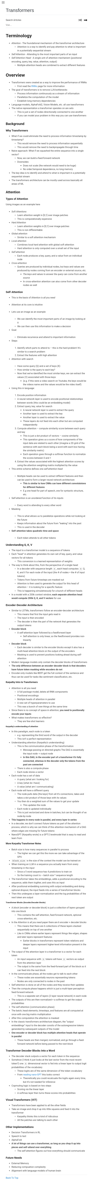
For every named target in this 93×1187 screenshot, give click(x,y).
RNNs (34, 86)
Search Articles (13, 20)
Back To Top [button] (12, 1178)
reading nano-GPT (32, 1074)
